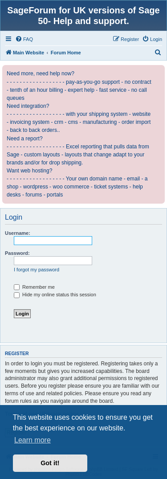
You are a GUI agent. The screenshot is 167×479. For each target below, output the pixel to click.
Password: (17, 253)
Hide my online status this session (55, 294)
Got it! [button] (50, 463)
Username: (17, 233)
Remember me (34, 287)
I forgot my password (36, 269)
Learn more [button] (32, 440)
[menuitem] (24, 39)
